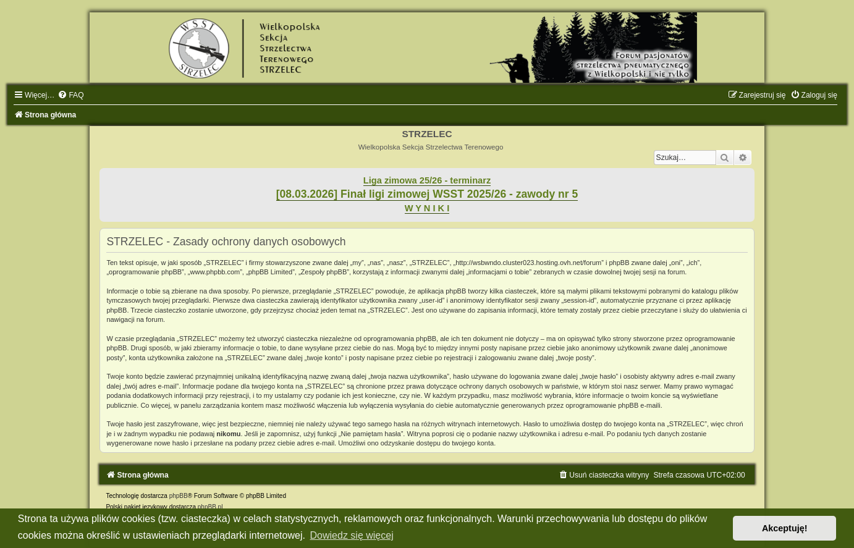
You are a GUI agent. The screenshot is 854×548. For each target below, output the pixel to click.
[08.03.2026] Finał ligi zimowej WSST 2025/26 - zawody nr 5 (427, 194)
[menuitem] (70, 95)
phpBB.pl (210, 507)
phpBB (178, 495)
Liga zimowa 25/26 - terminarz (427, 180)
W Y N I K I (427, 208)
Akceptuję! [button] (785, 528)
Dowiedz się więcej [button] (352, 535)
